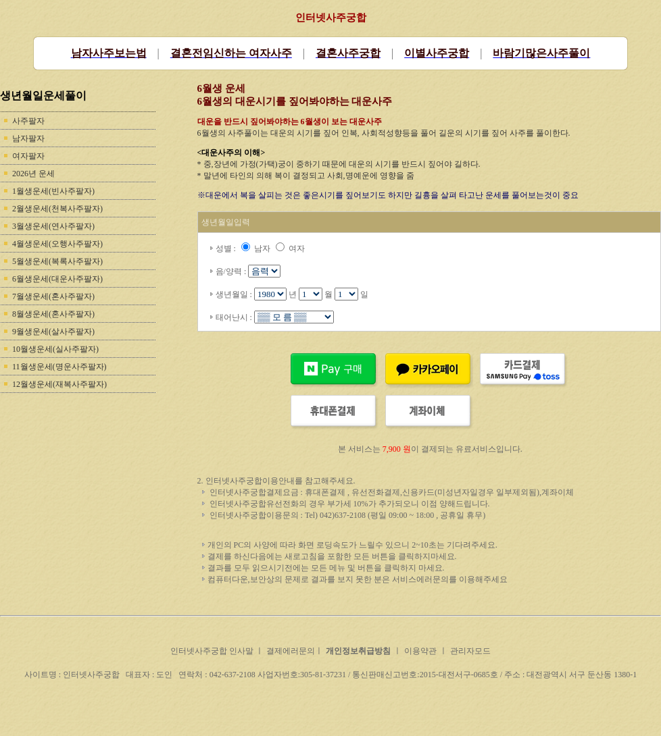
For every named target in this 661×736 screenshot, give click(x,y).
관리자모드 (470, 651)
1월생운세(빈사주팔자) (53, 191)
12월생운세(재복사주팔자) (59, 384)
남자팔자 (28, 138)
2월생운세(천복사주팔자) (57, 208)
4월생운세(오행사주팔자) (57, 243)
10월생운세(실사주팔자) (55, 349)
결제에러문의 (290, 651)
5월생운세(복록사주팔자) (57, 261)
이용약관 (420, 651)
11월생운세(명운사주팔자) (59, 366)
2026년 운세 (33, 173)
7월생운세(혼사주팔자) (53, 296)
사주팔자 (28, 121)
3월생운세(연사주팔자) (53, 226)
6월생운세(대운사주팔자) (57, 279)
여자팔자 (28, 156)
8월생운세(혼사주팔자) (53, 314)
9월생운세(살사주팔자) (53, 331)
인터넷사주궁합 (330, 17)
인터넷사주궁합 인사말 (212, 651)
